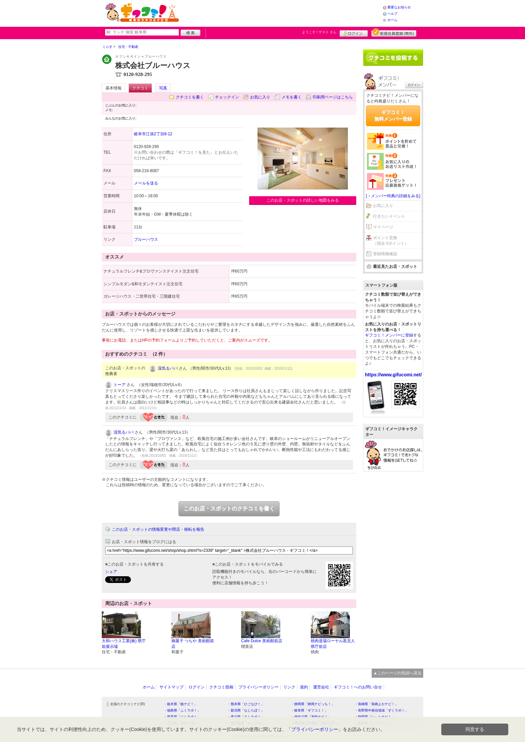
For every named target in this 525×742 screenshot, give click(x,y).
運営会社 (321, 687)
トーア (120, 384)
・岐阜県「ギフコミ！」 (309, 710)
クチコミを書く (190, 97)
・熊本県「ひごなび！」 (245, 704)
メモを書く (292, 97)
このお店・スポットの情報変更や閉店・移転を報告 (158, 529)
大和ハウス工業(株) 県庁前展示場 (124, 644)
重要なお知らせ (399, 7)
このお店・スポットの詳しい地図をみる (303, 200)
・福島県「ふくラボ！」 (182, 710)
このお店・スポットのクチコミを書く (229, 508)
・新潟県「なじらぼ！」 (245, 710)
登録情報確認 (385, 253)
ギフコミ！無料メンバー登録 (393, 115)
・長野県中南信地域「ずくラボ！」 (381, 710)
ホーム (392, 20)
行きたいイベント (389, 216)
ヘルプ (392, 13)
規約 (304, 687)
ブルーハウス (146, 239)
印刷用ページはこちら (333, 97)
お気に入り (260, 97)
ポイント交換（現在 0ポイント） (390, 240)
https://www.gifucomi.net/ (393, 374)
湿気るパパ (168, 368)
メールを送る (146, 183)
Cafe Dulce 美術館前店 (261, 641)
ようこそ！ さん (319, 32)
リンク (289, 687)
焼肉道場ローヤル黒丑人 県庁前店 (333, 644)
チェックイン (227, 97)
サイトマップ (171, 687)
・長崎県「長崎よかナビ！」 (376, 704)
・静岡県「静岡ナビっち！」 (312, 704)
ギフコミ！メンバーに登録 (389, 335)
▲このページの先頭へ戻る (397, 673)
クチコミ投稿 (221, 687)
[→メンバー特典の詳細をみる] (393, 196)
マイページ (383, 227)
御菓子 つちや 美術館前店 (192, 644)
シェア (111, 571)
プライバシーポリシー (258, 687)
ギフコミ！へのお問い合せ (358, 687)
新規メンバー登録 (394, 32)
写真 (163, 88)
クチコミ (140, 88)
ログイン (354, 32)
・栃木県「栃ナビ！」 (180, 704)
